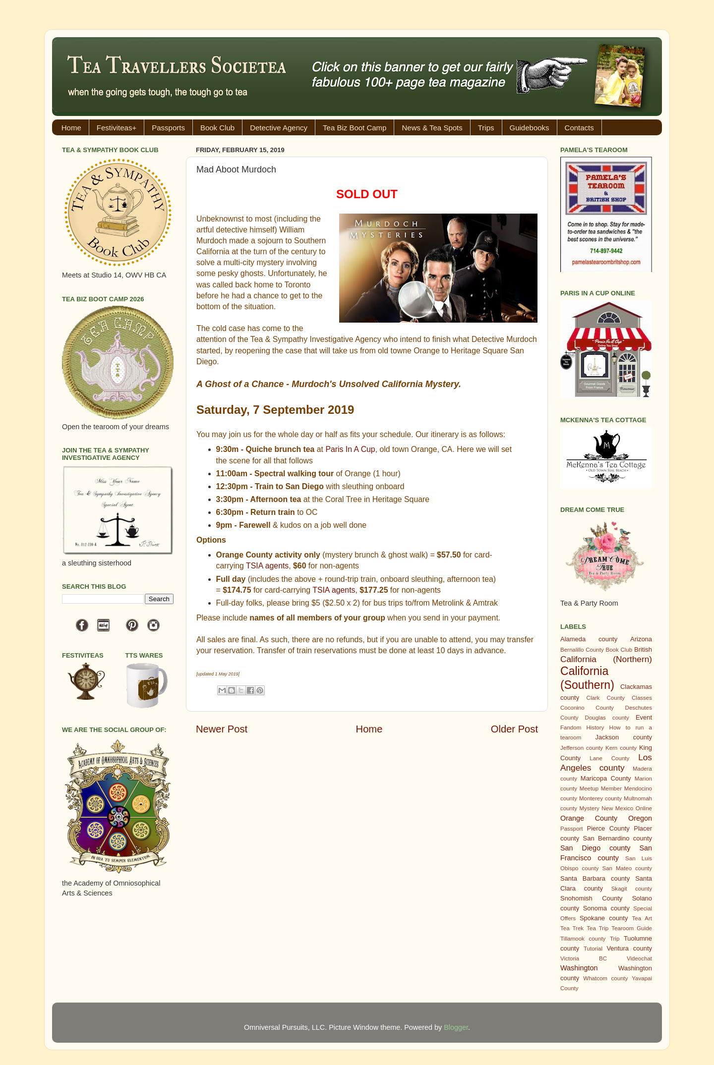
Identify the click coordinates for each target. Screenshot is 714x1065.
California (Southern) (587, 678)
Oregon (640, 818)
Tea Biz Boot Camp (354, 127)
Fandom (570, 727)
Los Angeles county (606, 762)
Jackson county (623, 737)
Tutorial (593, 949)
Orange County (588, 818)
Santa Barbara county (595, 878)
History (595, 727)
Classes (642, 698)
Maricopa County (606, 778)
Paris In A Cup (350, 449)
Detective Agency (278, 127)
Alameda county (588, 639)
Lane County (609, 758)
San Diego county (595, 848)
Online (644, 808)
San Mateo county (627, 868)
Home (71, 127)
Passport (571, 829)
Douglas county (607, 718)
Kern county (621, 748)
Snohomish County (591, 898)
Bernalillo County (582, 650)
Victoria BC (583, 958)
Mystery (589, 808)
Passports (168, 127)
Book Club (217, 127)
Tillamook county (582, 939)
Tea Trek (572, 928)
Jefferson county (581, 748)
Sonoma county (606, 908)
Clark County (606, 698)
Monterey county (600, 798)
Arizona (641, 639)
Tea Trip (597, 928)
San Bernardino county (617, 838)
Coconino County (587, 708)
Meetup (589, 788)
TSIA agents (267, 565)
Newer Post (221, 729)
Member (611, 788)
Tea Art (642, 918)
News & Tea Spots (432, 127)
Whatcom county (605, 978)
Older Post (514, 729)
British (643, 649)
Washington (578, 968)
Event (644, 717)
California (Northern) (606, 659)
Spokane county (604, 918)
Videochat (639, 958)
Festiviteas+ (116, 127)
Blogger (456, 1027)
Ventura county (629, 948)
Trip (614, 939)
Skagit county (631, 889)
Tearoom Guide (631, 928)
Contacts (579, 127)
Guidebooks (529, 127)
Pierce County (608, 828)
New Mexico (617, 808)
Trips (486, 127)
